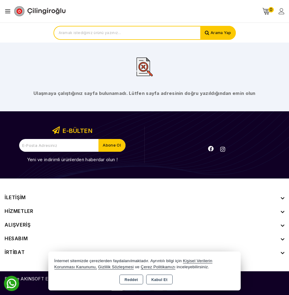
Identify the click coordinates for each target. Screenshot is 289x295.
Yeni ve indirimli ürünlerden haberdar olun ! (72, 159)
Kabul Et (159, 280)
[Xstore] (40, 11)
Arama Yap (220, 32)
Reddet (131, 280)
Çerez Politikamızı (158, 267)
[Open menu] (9, 11)
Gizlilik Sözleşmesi (116, 267)
